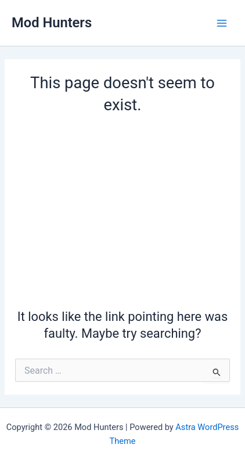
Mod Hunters (52, 23)
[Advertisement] (122, 209)
